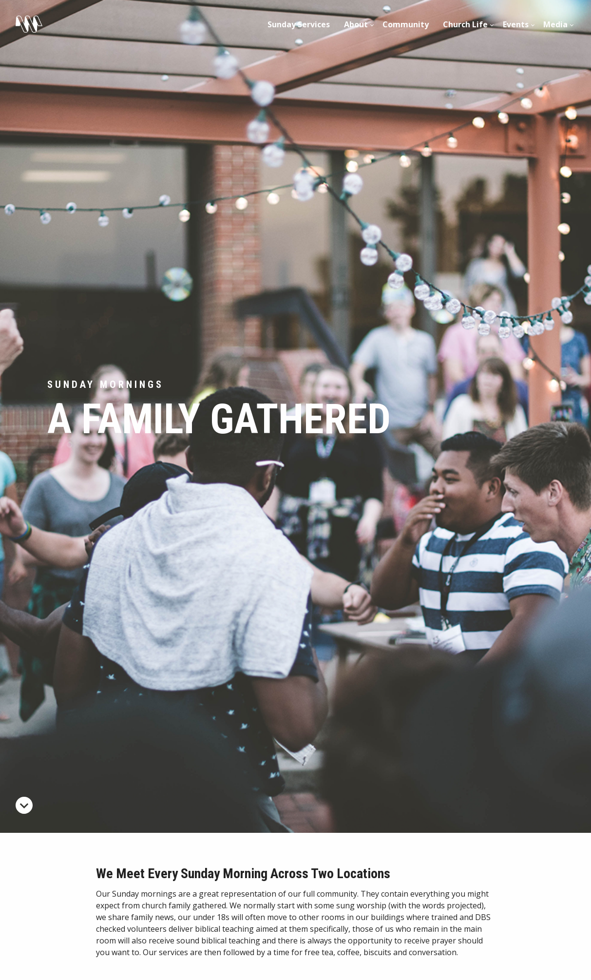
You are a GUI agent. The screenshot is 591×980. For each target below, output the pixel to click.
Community (405, 24)
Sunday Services (298, 24)
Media (555, 24)
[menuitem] (299, 24)
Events (516, 24)
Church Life (465, 24)
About (356, 24)
